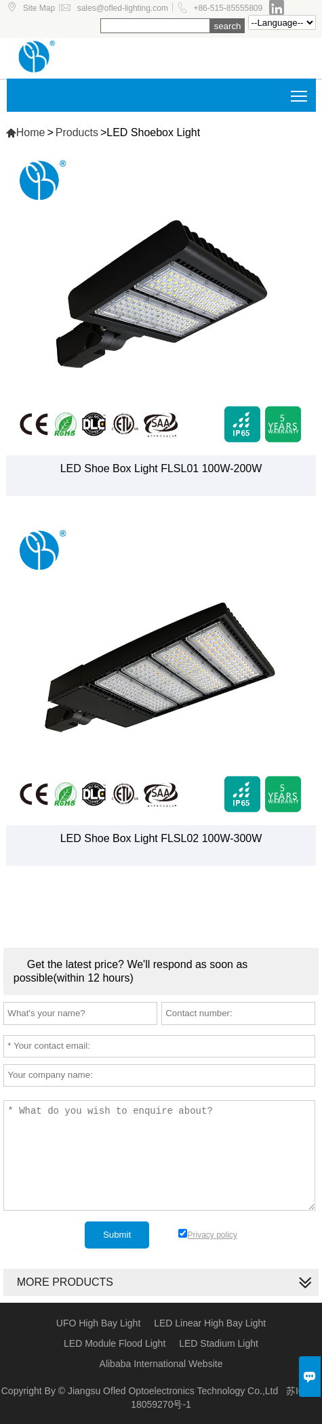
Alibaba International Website (161, 1363)
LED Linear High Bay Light (210, 1323)
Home (25, 132)
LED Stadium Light (218, 1343)
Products (77, 132)
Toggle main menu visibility (300, 91)
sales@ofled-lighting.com (122, 8)
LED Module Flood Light (114, 1343)
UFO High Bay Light (98, 1323)
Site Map (39, 8)
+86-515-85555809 (227, 8)
